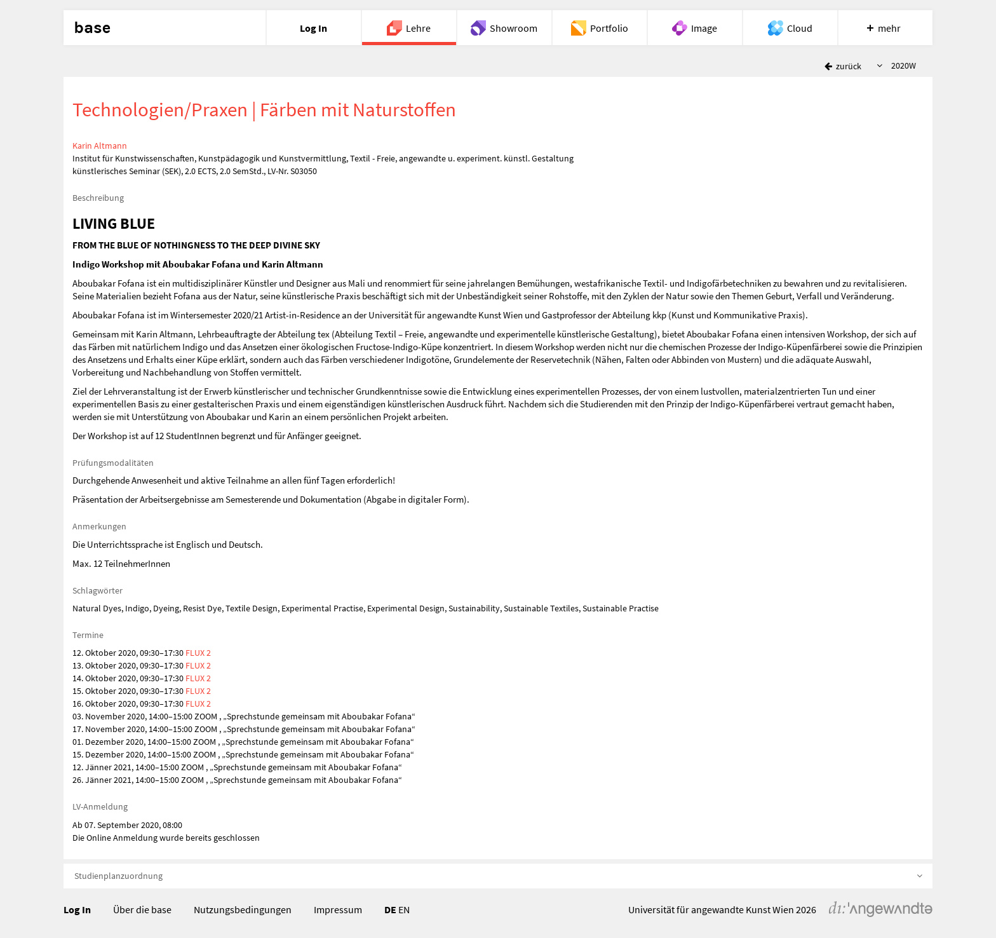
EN (404, 909)
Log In (77, 909)
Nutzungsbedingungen (243, 909)
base (92, 27)
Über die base (142, 909)
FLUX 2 (198, 652)
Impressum (338, 909)
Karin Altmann (99, 145)
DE (390, 909)
